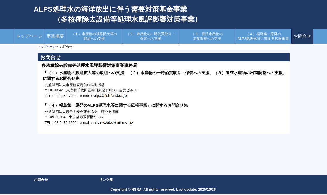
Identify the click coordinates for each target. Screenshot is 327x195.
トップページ (29, 36)
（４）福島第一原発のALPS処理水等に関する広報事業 (263, 36)
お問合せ (302, 36)
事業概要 (55, 36)
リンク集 (106, 180)
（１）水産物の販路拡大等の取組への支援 (94, 36)
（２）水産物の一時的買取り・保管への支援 (150, 36)
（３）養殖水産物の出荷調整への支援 (207, 36)
